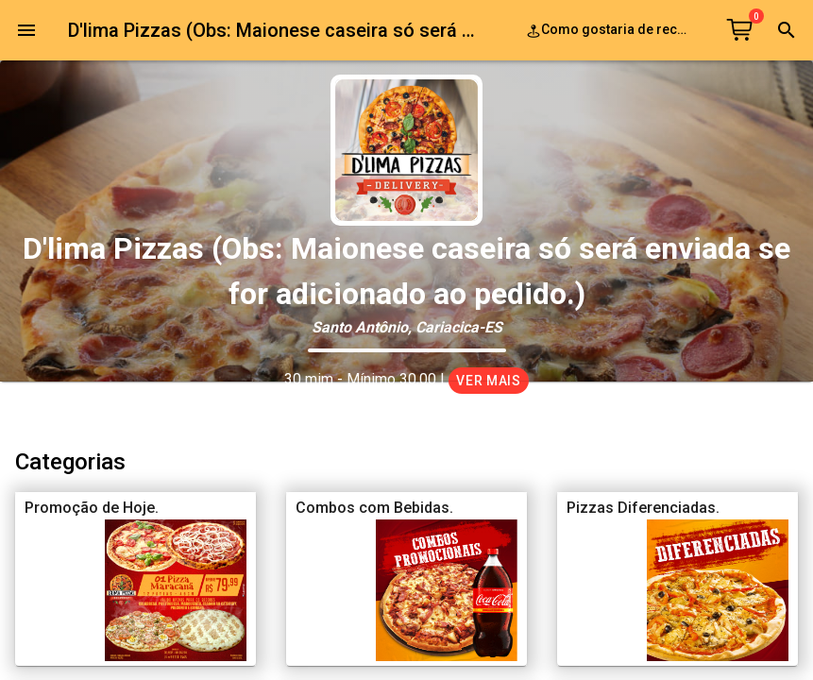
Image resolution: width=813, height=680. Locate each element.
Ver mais (488, 380)
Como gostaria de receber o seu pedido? (611, 31)
